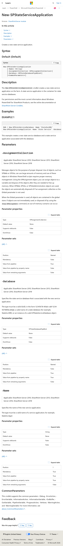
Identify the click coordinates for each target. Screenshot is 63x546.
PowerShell (13, 8)
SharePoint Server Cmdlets (12, 105)
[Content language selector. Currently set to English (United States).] (12, 534)
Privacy (48, 539)
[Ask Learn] (55, 8)
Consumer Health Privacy (10, 543)
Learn (4, 8)
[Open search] (53, 3)
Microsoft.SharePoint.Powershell (32, 8)
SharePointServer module (17, 21)
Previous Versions (20, 539)
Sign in (58, 3)
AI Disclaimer (6, 539)
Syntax (7, 30)
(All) (4, 244)
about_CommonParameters (12, 509)
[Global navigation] (2, 3)
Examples (8, 36)
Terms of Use (28, 543)
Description (8, 33)
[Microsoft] (31, 3)
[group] (31, 128)
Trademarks (39, 543)
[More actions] (59, 8)
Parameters (8, 39)
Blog (30, 539)
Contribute (39, 539)
